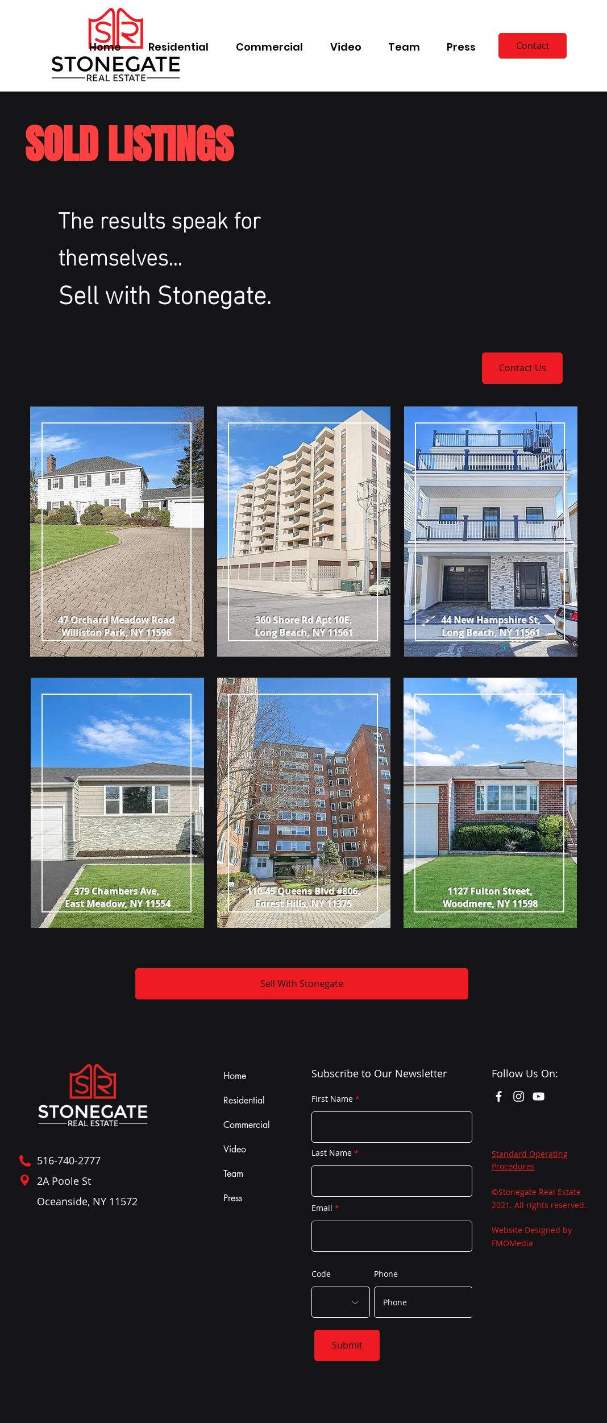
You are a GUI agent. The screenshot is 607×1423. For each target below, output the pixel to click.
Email (321, 1208)
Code (321, 1274)
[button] (178, 42)
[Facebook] (499, 1096)
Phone (386, 1274)
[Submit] (347, 1345)
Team (233, 1174)
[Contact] (532, 46)
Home (234, 1076)
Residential (244, 1100)
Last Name (331, 1153)
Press (232, 1198)
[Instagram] (519, 1096)
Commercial (246, 1125)
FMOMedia (512, 1243)
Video (234, 1149)
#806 (346, 891)
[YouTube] (538, 1096)
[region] (117, 538)
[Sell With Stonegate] (301, 983)
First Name (332, 1099)
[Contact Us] (522, 368)
